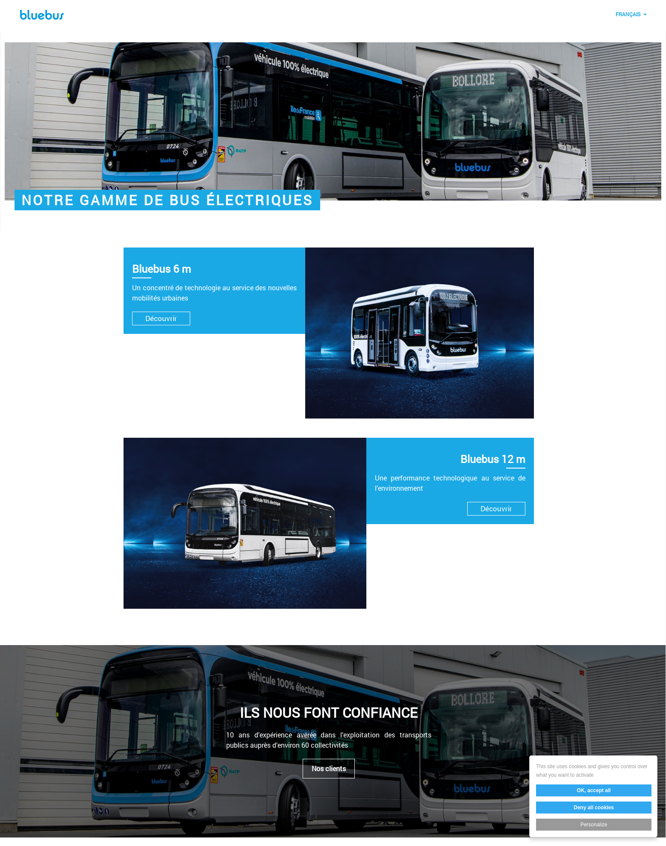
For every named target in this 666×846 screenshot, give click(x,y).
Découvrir (161, 318)
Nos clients (329, 768)
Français (628, 14)
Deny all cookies (594, 808)
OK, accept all (593, 790)
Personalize (594, 825)
